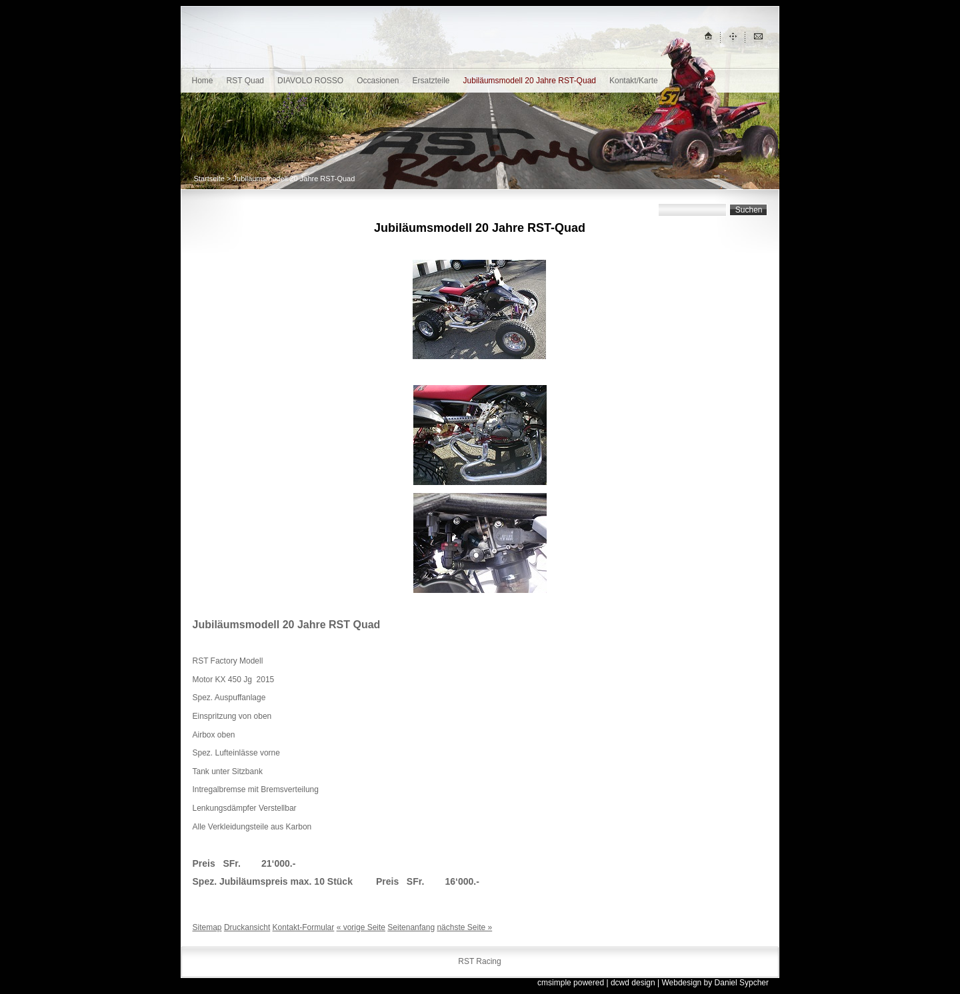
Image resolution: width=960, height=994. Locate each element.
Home (202, 80)
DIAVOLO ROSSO (310, 80)
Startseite (209, 179)
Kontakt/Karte (633, 80)
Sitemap (207, 927)
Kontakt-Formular (304, 927)
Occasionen (378, 80)
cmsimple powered (570, 982)
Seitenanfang (411, 927)
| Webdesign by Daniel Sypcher (713, 982)
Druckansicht (247, 927)
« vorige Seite (361, 927)
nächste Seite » (464, 927)
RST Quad (245, 80)
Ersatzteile (431, 80)
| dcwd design (630, 982)
